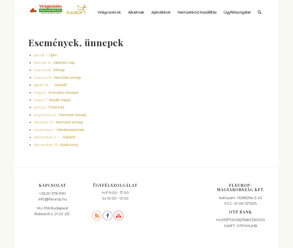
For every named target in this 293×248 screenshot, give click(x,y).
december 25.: (56, 144)
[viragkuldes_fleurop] (58, 12)
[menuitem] (109, 12)
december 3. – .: (54, 137)
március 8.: (49, 70)
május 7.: (52, 100)
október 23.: (58, 122)
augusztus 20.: (60, 115)
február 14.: (54, 62)
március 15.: (57, 77)
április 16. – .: (50, 85)
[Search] (259, 12)
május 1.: (56, 92)
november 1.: (59, 130)
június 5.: (49, 107)
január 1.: (45, 55)
